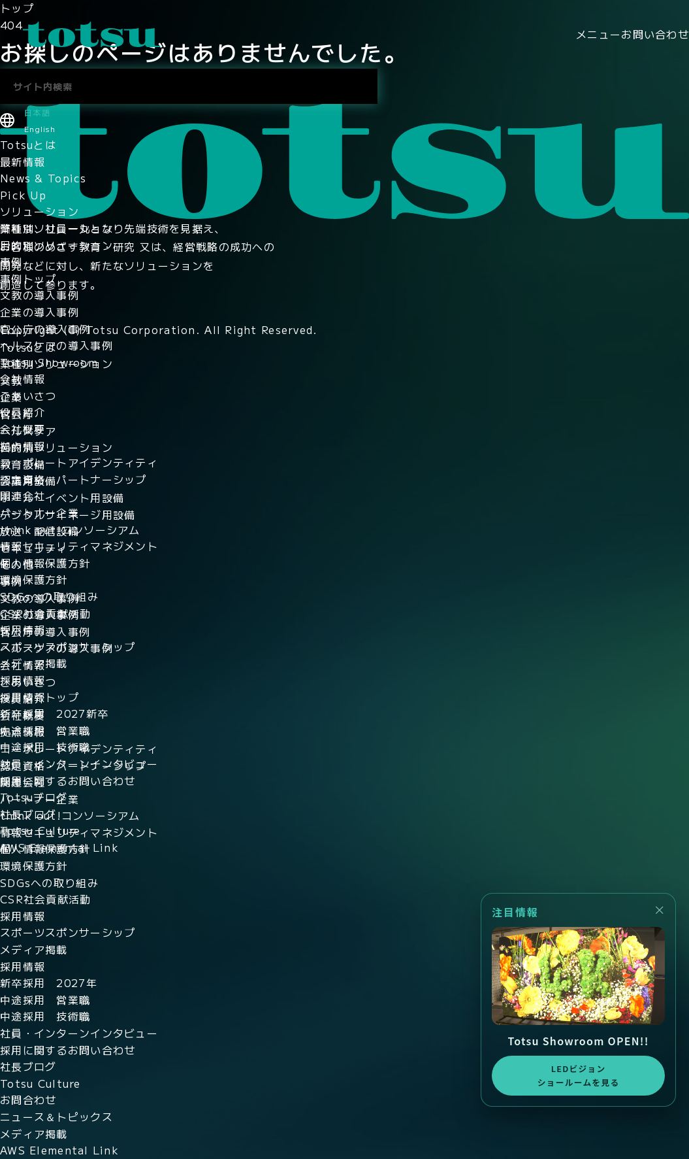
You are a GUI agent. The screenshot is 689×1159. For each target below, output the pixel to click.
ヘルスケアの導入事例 (56, 345)
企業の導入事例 (39, 312)
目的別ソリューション (56, 245)
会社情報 (22, 378)
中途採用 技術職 (45, 746)
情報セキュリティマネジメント (79, 546)
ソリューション (39, 211)
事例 (11, 261)
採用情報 (22, 629)
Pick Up (23, 195)
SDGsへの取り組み (49, 596)
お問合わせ (28, 1099)
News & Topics (43, 178)
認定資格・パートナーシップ (73, 479)
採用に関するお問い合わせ (67, 780)
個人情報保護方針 (45, 563)
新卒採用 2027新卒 (54, 713)
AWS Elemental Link (59, 847)
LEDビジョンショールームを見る (578, 1075)
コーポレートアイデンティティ (79, 462)
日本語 (37, 112)
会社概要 (22, 429)
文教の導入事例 (39, 295)
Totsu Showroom (49, 362)
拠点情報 (22, 446)
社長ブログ (28, 814)
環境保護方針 (34, 579)
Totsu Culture (40, 830)
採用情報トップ (39, 697)
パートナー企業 (39, 512)
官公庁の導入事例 (45, 329)
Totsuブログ (33, 797)
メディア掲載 (34, 663)
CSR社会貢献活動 (45, 613)
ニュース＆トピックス (56, 1116)
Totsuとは (28, 144)
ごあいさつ (28, 395)
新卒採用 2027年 (48, 982)
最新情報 (22, 161)
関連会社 (22, 495)
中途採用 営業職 (45, 730)
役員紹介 (22, 412)
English (40, 128)
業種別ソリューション (56, 228)
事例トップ (28, 278)
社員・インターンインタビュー (79, 763)
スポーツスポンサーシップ (67, 646)
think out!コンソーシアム (70, 529)
